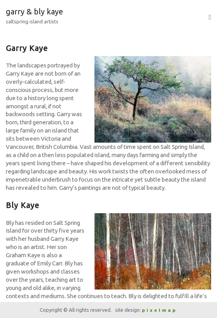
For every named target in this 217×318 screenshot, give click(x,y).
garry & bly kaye (34, 11)
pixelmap (159, 310)
